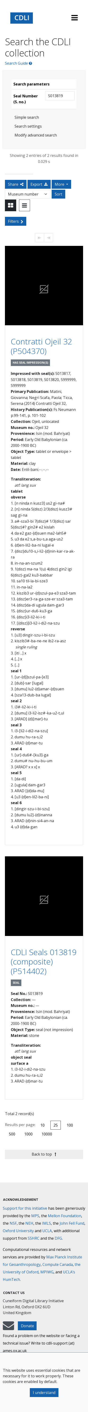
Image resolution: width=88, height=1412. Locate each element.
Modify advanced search (36, 135)
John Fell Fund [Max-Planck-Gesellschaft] (72, 1223)
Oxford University (18, 1230)
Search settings (28, 126)
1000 (28, 1134)
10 (42, 1125)
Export (39, 184)
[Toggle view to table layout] (24, 205)
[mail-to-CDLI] (8, 1328)
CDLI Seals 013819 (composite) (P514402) (44, 961)
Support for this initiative (25, 1208)
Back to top (44, 1154)
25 (56, 1125)
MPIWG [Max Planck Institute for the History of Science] (47, 1272)
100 (70, 1125)
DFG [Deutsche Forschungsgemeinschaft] (58, 1238)
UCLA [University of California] (47, 1230)
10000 (47, 1134)
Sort (58, 194)
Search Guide (18, 63)
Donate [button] (27, 1325)
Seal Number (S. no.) (25, 99)
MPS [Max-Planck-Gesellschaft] (35, 1215)
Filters (15, 221)
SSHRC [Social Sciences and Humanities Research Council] (33, 1238)
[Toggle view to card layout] (10, 205)
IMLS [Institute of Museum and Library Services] (46, 1223)
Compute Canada (57, 1264)
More (60, 184)
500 (12, 1134)
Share (15, 184)
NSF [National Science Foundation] (13, 1223)
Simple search (27, 117)
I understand (44, 1392)
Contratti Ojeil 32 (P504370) (41, 346)
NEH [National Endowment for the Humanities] (29, 1223)
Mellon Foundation (64, 1215)
